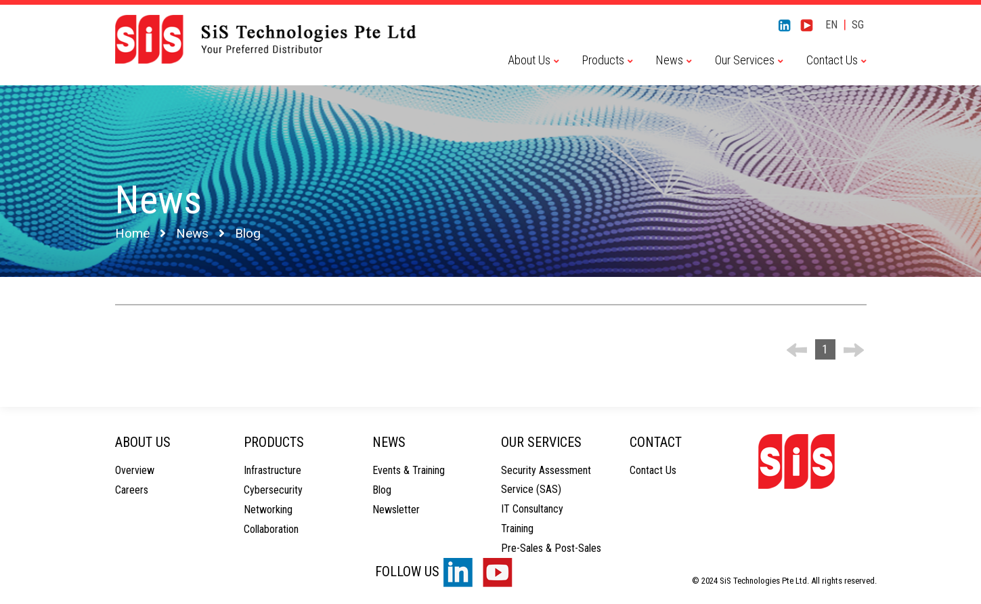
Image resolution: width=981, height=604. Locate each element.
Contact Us (832, 60)
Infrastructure (272, 470)
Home (132, 233)
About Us (529, 60)
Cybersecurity (273, 489)
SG (858, 24)
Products (603, 60)
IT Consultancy (532, 508)
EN (831, 24)
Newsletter (396, 509)
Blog (381, 489)
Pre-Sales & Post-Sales (551, 548)
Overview (134, 470)
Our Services (745, 60)
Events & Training (408, 470)
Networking (268, 509)
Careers (131, 489)
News (669, 60)
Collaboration (271, 529)
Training (517, 528)
